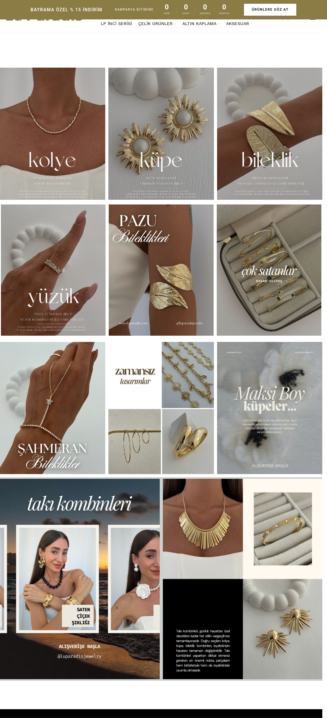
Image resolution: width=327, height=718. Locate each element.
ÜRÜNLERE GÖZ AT (270, 10)
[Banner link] (161, 134)
